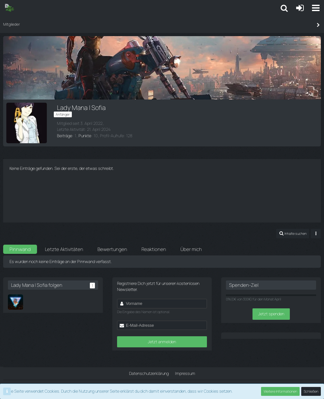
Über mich (191, 249)
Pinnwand (20, 249)
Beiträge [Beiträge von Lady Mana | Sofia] (64, 135)
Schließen (311, 391)
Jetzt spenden (271, 314)
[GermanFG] (15, 302)
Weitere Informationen (280, 391)
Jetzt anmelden (162, 341)
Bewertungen (112, 249)
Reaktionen (153, 249)
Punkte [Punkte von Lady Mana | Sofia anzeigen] (84, 135)
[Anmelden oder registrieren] (300, 8)
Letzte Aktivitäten (64, 249)
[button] (315, 8)
